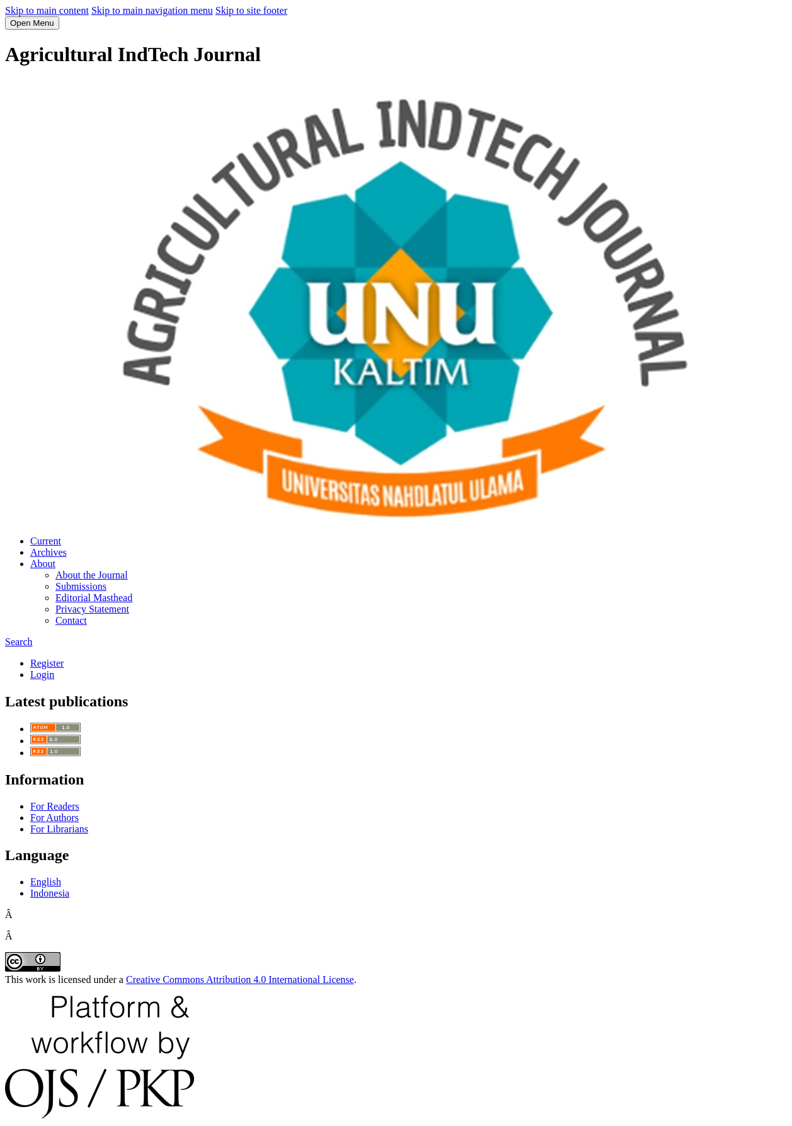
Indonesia (49, 893)
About (42, 563)
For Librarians (59, 829)
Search (19, 641)
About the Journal (91, 575)
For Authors (54, 817)
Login (42, 674)
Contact (71, 620)
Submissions (80, 586)
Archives (48, 552)
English (45, 881)
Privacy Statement (92, 609)
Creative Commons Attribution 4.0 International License (240, 979)
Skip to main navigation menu (152, 10)
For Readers (54, 806)
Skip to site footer (251, 10)
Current (45, 541)
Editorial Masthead (93, 597)
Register (47, 663)
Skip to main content (47, 10)
